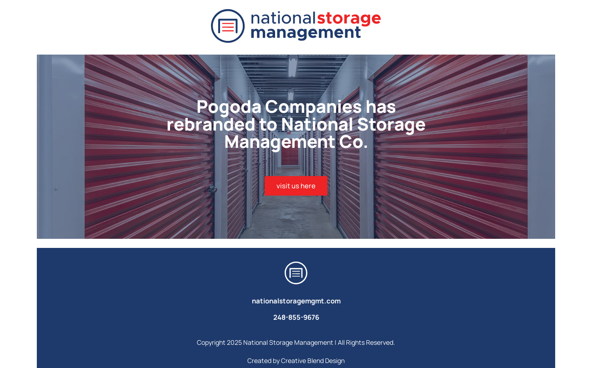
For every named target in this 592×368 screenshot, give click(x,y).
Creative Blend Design (313, 360)
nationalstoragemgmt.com (296, 301)
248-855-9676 (296, 317)
